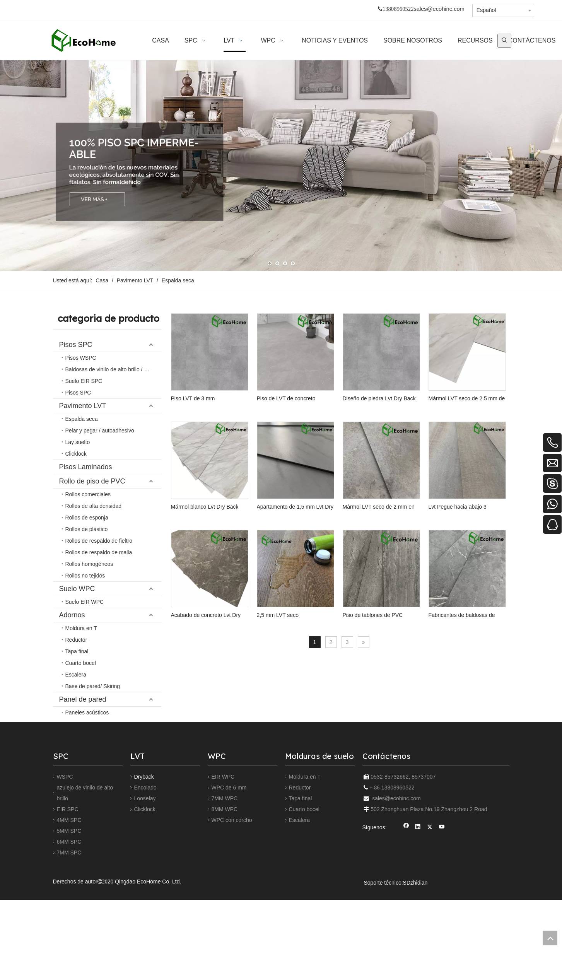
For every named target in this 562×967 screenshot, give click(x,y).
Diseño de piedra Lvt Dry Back (385, 406)
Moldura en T (305, 857)
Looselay (145, 878)
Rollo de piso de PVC (92, 387)
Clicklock (144, 889)
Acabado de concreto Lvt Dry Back (390, 639)
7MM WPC (225, 878)
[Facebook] (406, 907)
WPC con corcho (232, 900)
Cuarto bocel (304, 889)
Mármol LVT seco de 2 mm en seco (213, 639)
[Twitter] (430, 907)
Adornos (72, 416)
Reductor (300, 867)
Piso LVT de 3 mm (193, 406)
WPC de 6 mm (229, 867)
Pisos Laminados (85, 373)
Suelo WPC (77, 402)
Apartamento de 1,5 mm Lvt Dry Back (387, 522)
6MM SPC (69, 922)
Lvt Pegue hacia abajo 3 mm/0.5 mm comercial (299, 639)
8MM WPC (225, 889)
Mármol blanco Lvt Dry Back (294, 522)
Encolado (145, 867)
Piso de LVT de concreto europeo (300, 406)
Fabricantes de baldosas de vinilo (389, 755)
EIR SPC (68, 889)
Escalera (299, 900)
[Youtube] (442, 907)
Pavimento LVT (82, 359)
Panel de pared (82, 430)
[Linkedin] (418, 907)
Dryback (144, 857)
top (550, 938)
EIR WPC (223, 857)
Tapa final (300, 878)
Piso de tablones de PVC (290, 755)
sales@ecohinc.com (438, 9)
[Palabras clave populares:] (504, 41)
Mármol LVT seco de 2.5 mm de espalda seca (209, 522)
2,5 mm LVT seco (192, 755)
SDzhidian (415, 963)
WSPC (65, 857)
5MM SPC (69, 911)
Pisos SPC (75, 345)
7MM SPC (69, 932)
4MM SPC (69, 900)
